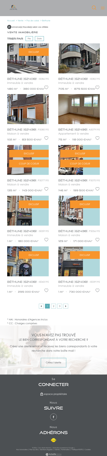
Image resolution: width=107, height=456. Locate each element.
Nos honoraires (22, 450)
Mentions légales (46, 450)
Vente (20, 20)
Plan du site (33, 450)
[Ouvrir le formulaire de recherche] (94, 8)
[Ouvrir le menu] (102, 8)
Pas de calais (32, 20)
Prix (29, 38)
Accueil (11, 20)
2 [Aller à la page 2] (53, 306)
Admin (56, 450)
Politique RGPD (77, 450)
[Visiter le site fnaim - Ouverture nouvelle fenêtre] (53, 440)
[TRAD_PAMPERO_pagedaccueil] (13, 9)
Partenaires (65, 450)
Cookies (88, 450)
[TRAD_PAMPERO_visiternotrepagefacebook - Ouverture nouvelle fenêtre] (53, 417)
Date (39, 38)
